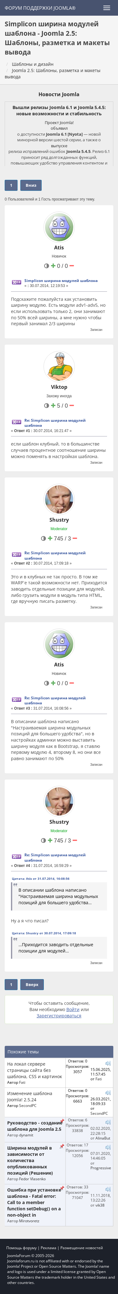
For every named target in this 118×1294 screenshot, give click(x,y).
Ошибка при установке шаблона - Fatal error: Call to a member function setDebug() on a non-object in (34, 1202)
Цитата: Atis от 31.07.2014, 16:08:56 (40, 878)
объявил (59, 128)
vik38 (100, 1205)
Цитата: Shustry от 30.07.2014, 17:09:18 (44, 933)
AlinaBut (102, 1137)
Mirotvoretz (29, 1220)
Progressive (100, 1167)
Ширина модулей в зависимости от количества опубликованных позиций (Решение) (30, 1160)
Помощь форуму (21, 1247)
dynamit (26, 1134)
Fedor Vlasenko (32, 1178)
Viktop (59, 387)
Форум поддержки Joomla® (40, 8)
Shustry (59, 519)
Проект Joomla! (59, 122)
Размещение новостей (81, 1247)
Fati (22, 1082)
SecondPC (28, 1105)
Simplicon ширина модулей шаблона (61, 280)
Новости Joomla (59, 94)
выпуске (59, 146)
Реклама (48, 1247)
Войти (73, 1009)
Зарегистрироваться (59, 1016)
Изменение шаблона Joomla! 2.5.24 (29, 1096)
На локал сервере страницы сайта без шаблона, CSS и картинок (34, 1070)
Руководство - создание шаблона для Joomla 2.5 (34, 1126)
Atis (59, 247)
